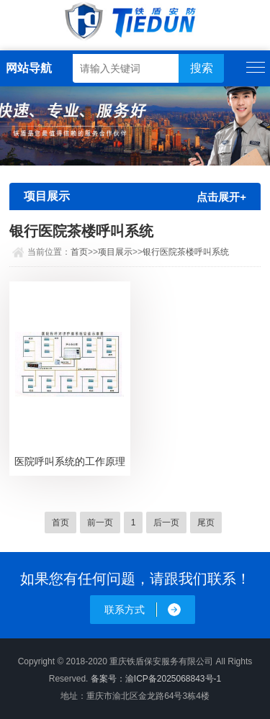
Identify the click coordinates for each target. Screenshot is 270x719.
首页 (79, 252)
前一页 (100, 522)
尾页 (206, 522)
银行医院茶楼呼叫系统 (186, 252)
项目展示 (115, 252)
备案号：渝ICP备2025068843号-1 (156, 679)
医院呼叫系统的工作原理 (69, 461)
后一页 (166, 522)
